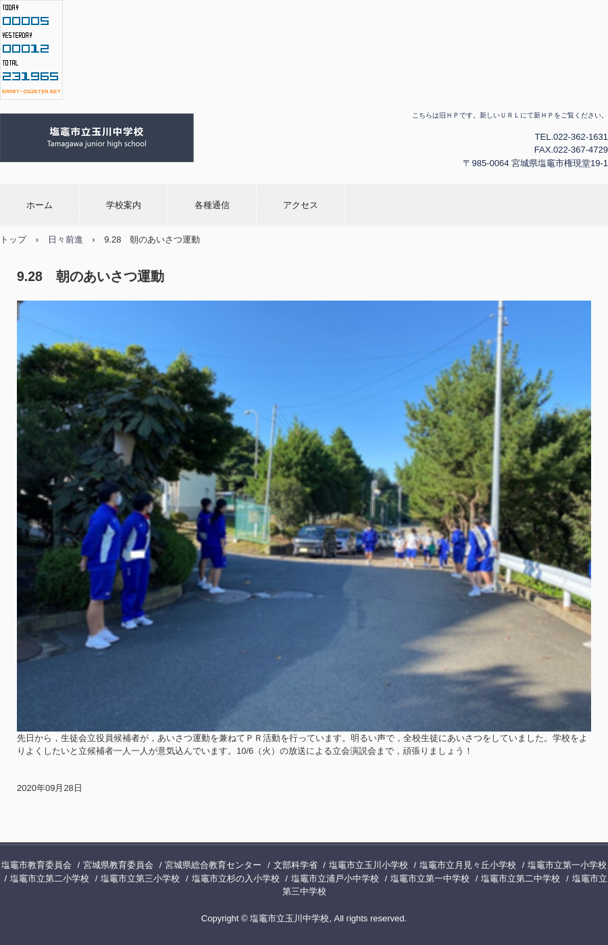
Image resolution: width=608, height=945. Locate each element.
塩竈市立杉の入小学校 (236, 878)
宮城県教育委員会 (118, 865)
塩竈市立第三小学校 (140, 878)
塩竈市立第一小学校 (567, 865)
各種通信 (212, 205)
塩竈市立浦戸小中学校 (335, 878)
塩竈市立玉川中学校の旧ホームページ (166, 138)
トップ (13, 239)
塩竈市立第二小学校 (49, 878)
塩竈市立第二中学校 (520, 878)
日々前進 (65, 239)
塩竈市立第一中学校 (430, 878)
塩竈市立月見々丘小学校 (468, 865)
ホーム (39, 205)
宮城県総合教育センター (213, 865)
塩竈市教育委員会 (36, 865)
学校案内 (123, 205)
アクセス (300, 205)
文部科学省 (296, 865)
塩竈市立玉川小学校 (368, 865)
